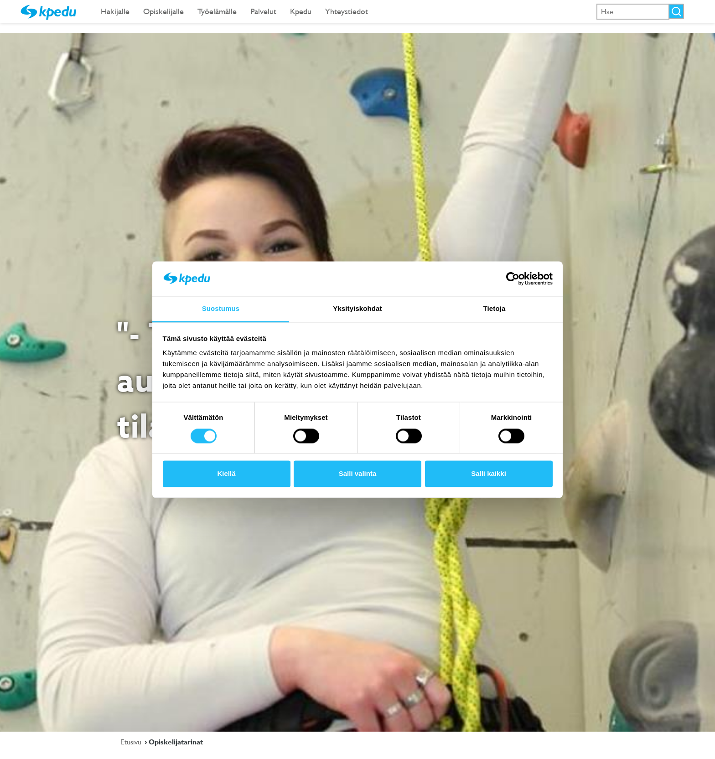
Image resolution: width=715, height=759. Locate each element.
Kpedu (300, 11)
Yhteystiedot (346, 11)
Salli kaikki (488, 474)
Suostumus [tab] (221, 309)
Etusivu (131, 741)
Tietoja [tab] (494, 309)
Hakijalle (115, 11)
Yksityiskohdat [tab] (357, 309)
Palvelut (263, 11)
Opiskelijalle (163, 11)
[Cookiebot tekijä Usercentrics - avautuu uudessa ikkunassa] (513, 278)
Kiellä (226, 474)
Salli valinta (358, 474)
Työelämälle (217, 11)
